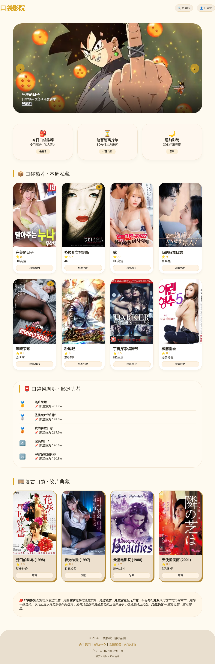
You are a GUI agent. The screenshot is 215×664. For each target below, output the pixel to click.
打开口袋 (107, 151)
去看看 (43, 151)
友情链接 (115, 644)
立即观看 (27, 103)
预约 (172, 151)
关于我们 (85, 644)
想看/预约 (34, 267)
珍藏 (34, 575)
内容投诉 (130, 644)
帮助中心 (100, 644)
